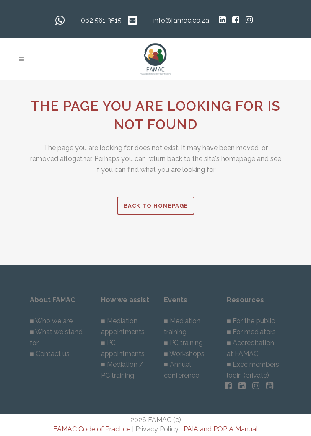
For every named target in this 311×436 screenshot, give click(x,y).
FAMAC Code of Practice (91, 429)
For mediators (254, 332)
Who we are (54, 321)
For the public (254, 321)
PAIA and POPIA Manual (221, 429)
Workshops (187, 354)
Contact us (53, 354)
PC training (186, 343)
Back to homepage (156, 205)
